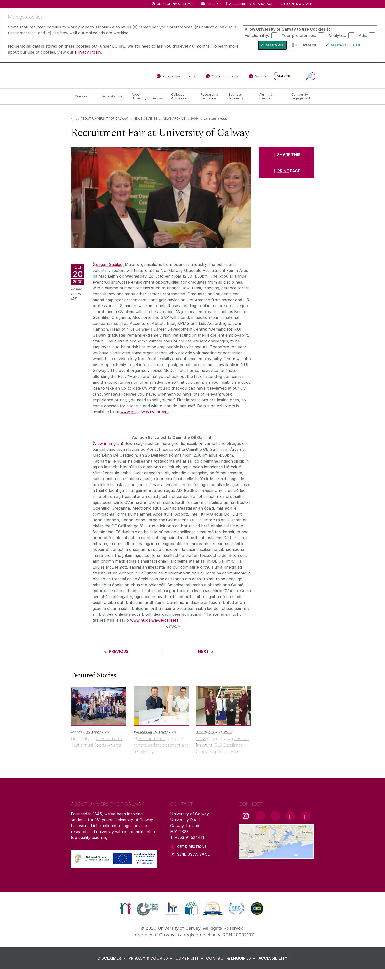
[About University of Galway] (147, 96)
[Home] (72, 118)
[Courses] (84, 96)
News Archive (174, 118)
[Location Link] (276, 856)
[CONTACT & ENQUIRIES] (231, 958)
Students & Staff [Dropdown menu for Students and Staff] (296, 4)
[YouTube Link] (275, 816)
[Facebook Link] (260, 816)
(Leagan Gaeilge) (108, 264)
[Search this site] (309, 76)
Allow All (275, 45)
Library (212, 4)
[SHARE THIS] (286, 154)
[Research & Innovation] (211, 96)
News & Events (146, 118)
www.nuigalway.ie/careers (144, 411)
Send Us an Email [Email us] (193, 854)
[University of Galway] (106, 75)
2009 (194, 118)
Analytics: (337, 35)
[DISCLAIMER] (112, 958)
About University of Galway (104, 118)
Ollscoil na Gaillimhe (175, 4)
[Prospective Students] (176, 77)
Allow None (306, 45)
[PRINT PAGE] (286, 170)
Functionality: (257, 35)
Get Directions (192, 847)
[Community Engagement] (301, 96)
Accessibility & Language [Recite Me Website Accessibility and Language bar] (249, 4)
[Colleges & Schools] (182, 96)
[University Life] (112, 96)
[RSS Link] (305, 816)
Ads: (363, 35)
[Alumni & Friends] (271, 96)
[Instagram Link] (245, 816)
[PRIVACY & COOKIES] (151, 958)
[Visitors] (257, 77)
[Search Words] (294, 76)
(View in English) (108, 443)
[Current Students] (222, 77)
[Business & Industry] (240, 96)
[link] (125, 908)
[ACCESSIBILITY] (273, 958)
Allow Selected (345, 45)
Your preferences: (299, 35)
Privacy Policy (88, 52)
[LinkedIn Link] (290, 816)
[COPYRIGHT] (190, 958)
